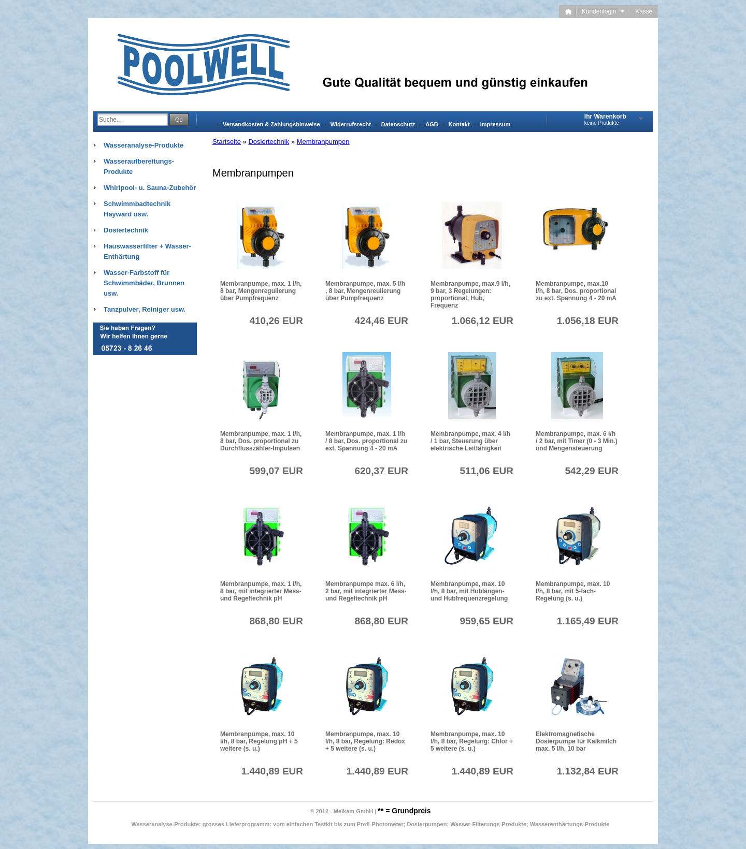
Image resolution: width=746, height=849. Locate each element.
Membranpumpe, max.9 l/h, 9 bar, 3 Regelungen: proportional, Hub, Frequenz (470, 294)
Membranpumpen (323, 141)
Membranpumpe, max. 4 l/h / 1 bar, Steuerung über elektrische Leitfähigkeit (470, 441)
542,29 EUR (592, 470)
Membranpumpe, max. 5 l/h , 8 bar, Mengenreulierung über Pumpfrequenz (365, 291)
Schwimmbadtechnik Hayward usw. (137, 209)
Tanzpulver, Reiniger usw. (144, 309)
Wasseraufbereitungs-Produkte (139, 166)
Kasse (643, 11)
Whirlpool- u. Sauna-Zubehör (150, 188)
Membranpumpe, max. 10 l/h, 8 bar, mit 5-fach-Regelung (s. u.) (573, 591)
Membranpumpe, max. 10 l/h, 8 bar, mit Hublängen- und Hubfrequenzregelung (469, 591)
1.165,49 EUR (588, 621)
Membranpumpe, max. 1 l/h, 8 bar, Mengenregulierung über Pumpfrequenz (261, 291)
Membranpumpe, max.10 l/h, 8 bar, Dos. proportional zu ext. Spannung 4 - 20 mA (576, 291)
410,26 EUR (276, 320)
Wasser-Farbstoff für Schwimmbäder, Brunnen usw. (144, 283)
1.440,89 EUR (272, 771)
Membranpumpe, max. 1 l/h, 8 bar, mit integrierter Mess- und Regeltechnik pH (261, 591)
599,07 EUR (276, 470)
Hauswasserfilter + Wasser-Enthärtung (147, 251)
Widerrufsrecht (351, 124)
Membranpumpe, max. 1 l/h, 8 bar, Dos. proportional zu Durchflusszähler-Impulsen (261, 441)
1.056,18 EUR (588, 320)
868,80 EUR (276, 621)
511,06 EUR (486, 470)
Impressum (495, 124)
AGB (431, 124)
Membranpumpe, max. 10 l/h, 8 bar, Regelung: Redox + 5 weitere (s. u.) (365, 741)
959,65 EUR (486, 621)
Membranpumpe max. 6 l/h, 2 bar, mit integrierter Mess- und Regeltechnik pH (366, 591)
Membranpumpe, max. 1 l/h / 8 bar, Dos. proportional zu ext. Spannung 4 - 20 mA (366, 441)
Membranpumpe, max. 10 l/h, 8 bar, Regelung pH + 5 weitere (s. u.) (259, 741)
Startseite (226, 141)
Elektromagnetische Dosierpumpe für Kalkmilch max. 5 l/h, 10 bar (576, 741)
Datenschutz (398, 124)
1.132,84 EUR (588, 771)
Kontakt (459, 124)
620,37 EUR (381, 470)
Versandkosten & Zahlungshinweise (271, 124)
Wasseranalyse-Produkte (143, 145)
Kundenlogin (603, 11)
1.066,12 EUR (482, 320)
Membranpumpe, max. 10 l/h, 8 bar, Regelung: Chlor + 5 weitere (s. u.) (472, 741)
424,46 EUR (381, 320)
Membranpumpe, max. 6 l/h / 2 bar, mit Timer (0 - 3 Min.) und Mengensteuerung (577, 441)
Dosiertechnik (268, 141)
